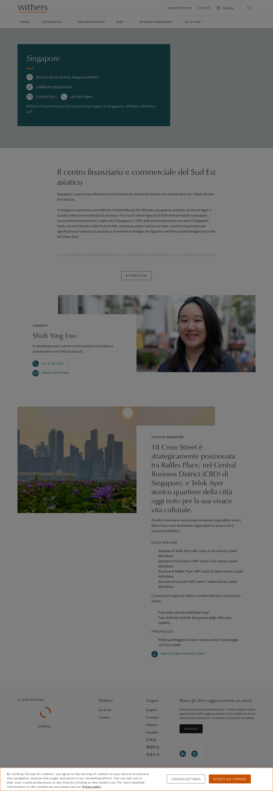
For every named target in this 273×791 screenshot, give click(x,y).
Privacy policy (91, 786)
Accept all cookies (229, 779)
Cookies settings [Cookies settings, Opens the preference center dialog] (186, 779)
